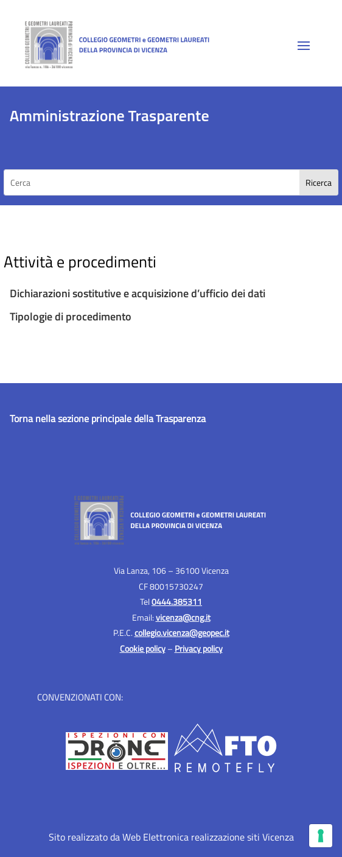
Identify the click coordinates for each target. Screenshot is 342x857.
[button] (303, 45)
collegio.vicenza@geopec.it (181, 632)
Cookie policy (143, 648)
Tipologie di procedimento (70, 316)
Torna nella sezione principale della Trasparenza (108, 418)
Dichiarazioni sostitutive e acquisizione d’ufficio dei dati (139, 293)
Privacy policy (199, 648)
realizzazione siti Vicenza (242, 837)
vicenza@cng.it (183, 617)
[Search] (318, 182)
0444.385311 (177, 601)
